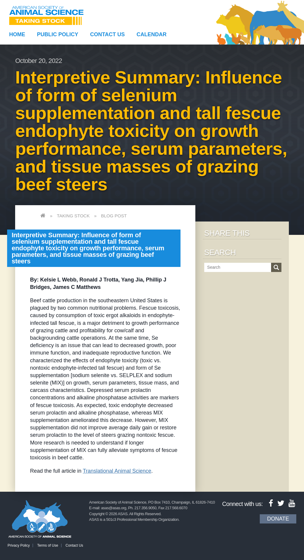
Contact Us (107, 34)
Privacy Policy (19, 545)
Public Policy (57, 34)
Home (17, 34)
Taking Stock (73, 215)
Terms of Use (47, 545)
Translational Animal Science (117, 471)
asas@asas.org (113, 508)
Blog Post (114, 215)
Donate (278, 519)
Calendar (152, 34)
